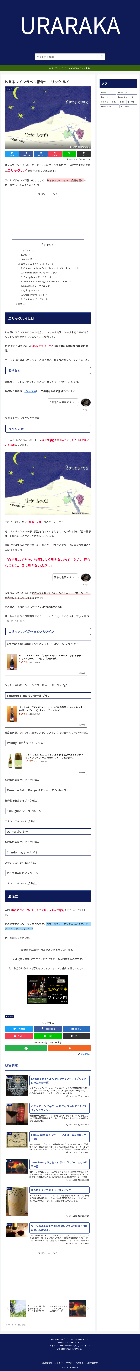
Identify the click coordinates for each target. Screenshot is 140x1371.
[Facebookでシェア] (26, 154)
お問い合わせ (92, 1362)
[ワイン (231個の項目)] (108, 93)
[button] (102, 56)
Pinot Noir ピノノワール (35, 299)
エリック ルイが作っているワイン (37, 263)
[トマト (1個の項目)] (131, 102)
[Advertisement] (48, 215)
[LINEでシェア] (69, 154)
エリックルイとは (27, 250)
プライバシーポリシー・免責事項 (69, 1362)
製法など (25, 255)
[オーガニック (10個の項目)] (108, 97)
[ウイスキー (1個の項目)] (109, 106)
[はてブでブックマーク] (41, 154)
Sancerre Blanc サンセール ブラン (40, 272)
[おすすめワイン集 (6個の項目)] (127, 97)
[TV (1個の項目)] (114, 102)
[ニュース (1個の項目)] (128, 106)
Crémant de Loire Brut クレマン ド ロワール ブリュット (51, 268)
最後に (21, 303)
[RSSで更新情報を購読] (69, 1048)
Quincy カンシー (31, 290)
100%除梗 (30, 391)
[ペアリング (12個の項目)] (127, 93)
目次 (43, 244)
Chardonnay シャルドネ (35, 294)
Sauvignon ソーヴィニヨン (36, 285)
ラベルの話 (26, 259)
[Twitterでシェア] (12, 154)
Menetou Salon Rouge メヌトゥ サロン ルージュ (47, 281)
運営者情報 (47, 1362)
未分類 (9, 1016)
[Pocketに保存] (55, 154)
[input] (70, 56)
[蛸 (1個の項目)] (122, 102)
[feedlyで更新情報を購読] (26, 1048)
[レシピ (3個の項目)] (105, 102)
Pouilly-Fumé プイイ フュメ (37, 277)
